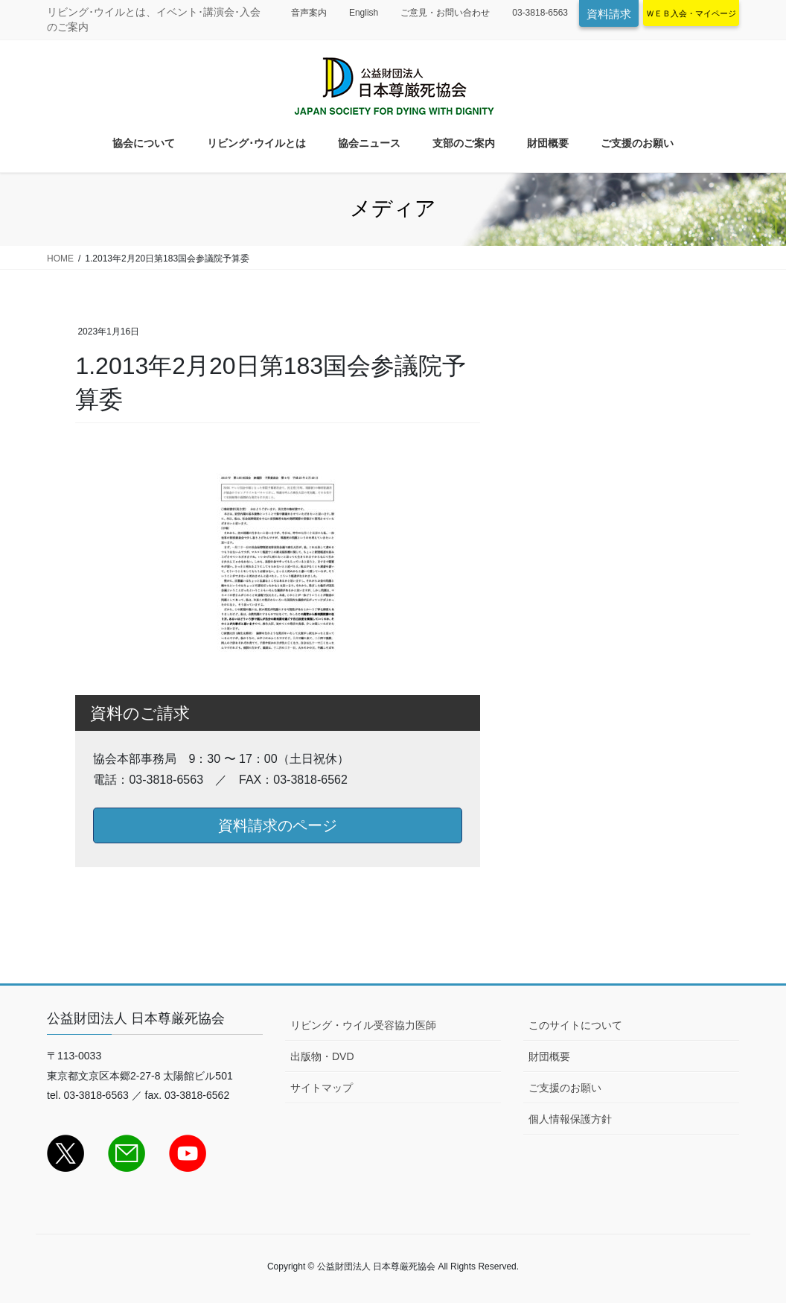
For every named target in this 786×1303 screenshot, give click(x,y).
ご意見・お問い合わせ (445, 12)
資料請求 (609, 13)
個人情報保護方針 (570, 1119)
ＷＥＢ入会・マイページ (691, 13)
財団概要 (549, 1056)
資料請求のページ (277, 825)
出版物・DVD (322, 1056)
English (363, 12)
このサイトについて (575, 1025)
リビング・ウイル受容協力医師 (363, 1025)
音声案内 (309, 12)
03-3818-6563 (540, 12)
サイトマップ (321, 1088)
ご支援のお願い (564, 1088)
